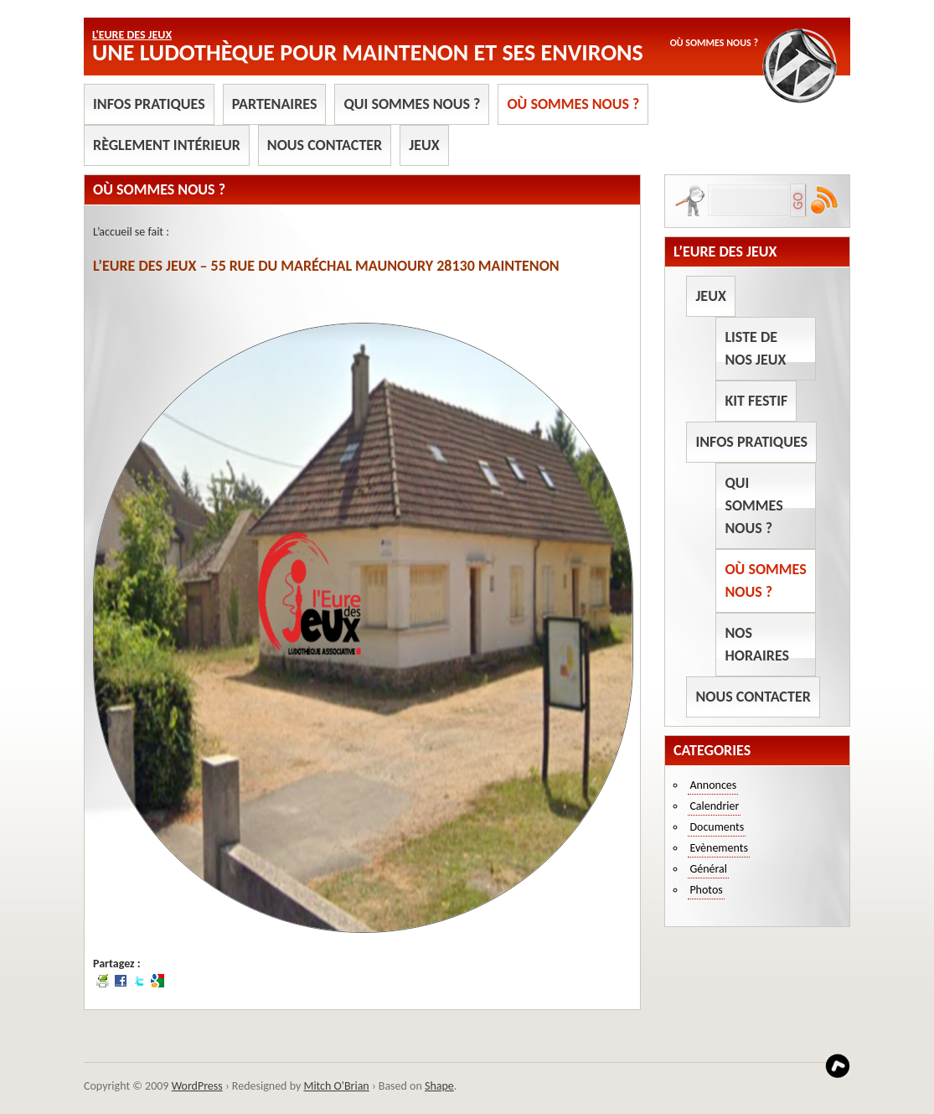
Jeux (424, 145)
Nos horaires (757, 644)
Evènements (718, 848)
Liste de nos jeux (755, 348)
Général (708, 869)
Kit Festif (756, 400)
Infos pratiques (149, 104)
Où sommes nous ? (573, 104)
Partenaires (274, 104)
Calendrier (714, 806)
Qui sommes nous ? (411, 104)
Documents (716, 827)
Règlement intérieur (166, 145)
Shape (439, 1086)
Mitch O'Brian (336, 1086)
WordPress (197, 1086)
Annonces (712, 785)
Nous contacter (324, 145)
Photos (705, 890)
